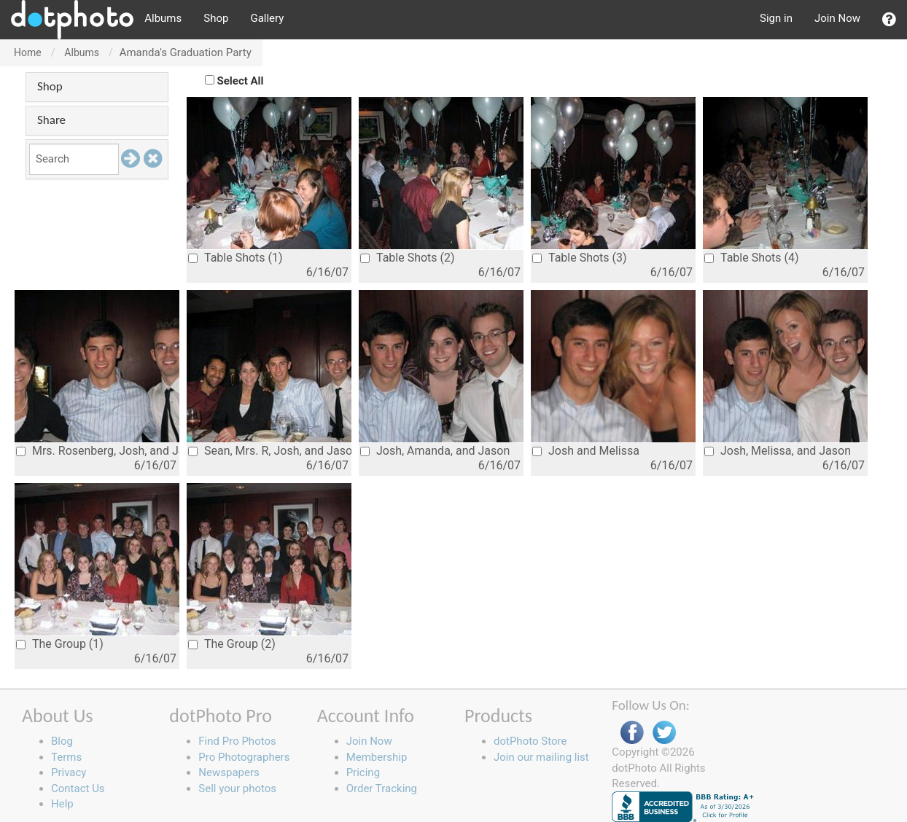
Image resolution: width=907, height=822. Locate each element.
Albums (163, 18)
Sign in (776, 18)
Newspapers (228, 772)
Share (51, 120)
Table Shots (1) (235, 258)
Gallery (267, 18)
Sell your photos (237, 788)
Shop (215, 18)
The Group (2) (232, 644)
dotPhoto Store (530, 741)
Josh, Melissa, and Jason (777, 451)
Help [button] (62, 803)
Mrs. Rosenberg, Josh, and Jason (97, 451)
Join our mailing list (541, 757)
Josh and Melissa (585, 451)
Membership (377, 757)
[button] (889, 19)
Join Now (837, 18)
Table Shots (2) (407, 258)
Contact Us (78, 788)
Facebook (632, 733)
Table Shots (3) (579, 258)
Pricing (363, 772)
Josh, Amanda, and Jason (435, 451)
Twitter (664, 733)
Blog (62, 741)
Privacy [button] (68, 772)
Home (28, 52)
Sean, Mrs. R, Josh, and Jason (269, 451)
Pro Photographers (243, 757)
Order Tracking (381, 788)
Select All (240, 80)
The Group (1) (60, 644)
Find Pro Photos (237, 741)
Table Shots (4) (751, 258)
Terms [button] (66, 757)
